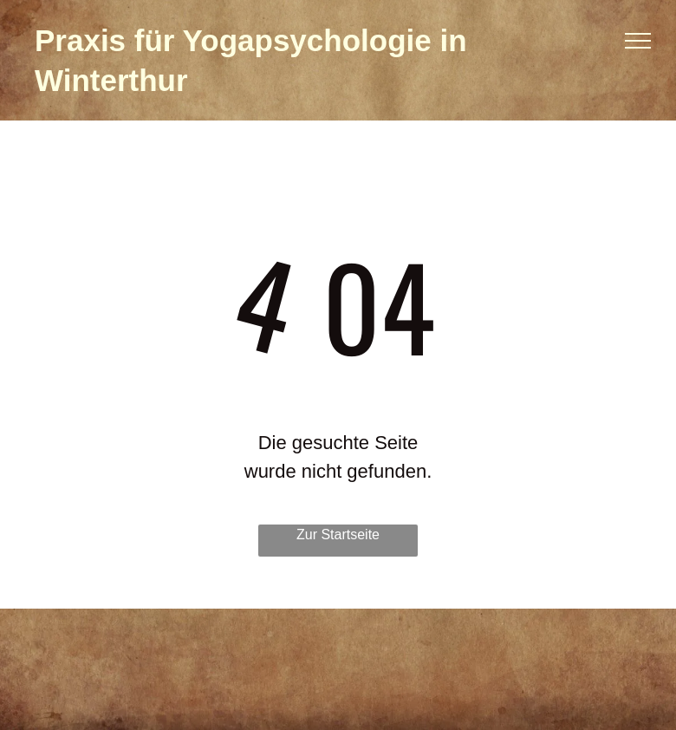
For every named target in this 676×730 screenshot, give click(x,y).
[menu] (637, 40)
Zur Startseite (338, 534)
